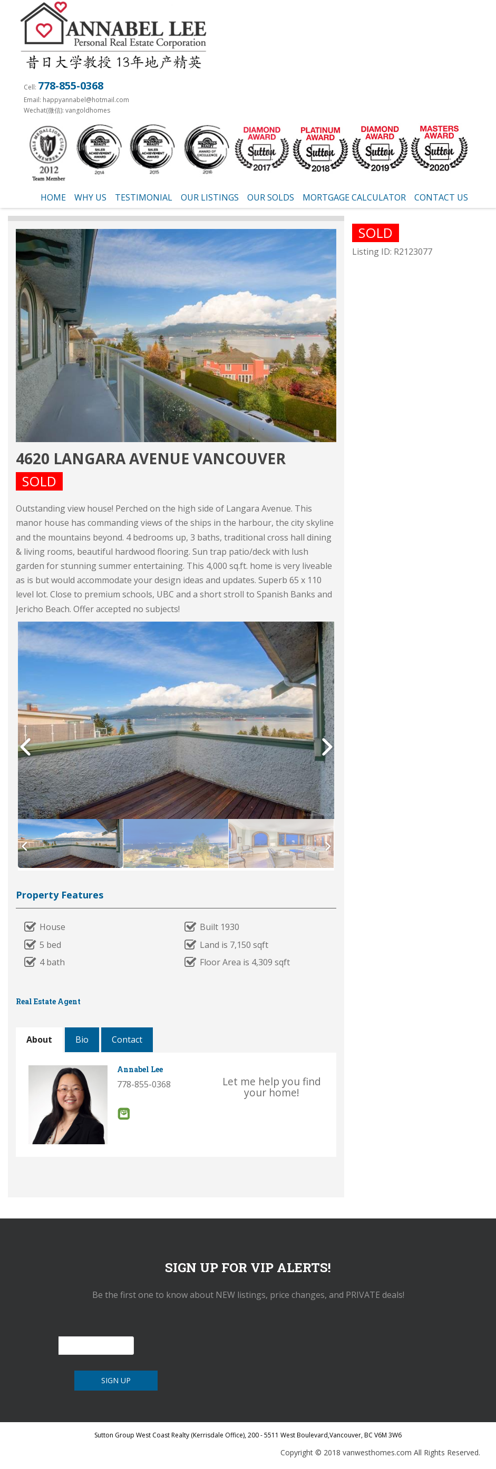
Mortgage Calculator (354, 197)
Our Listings (210, 197)
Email (123, 1113)
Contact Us (441, 197)
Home (53, 197)
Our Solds (270, 197)
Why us (90, 197)
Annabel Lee (140, 1069)
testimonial (143, 197)
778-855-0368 (70, 85)
